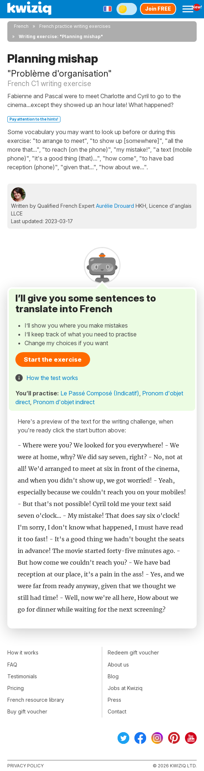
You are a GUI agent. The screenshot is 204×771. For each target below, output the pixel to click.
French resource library (35, 700)
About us (118, 664)
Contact (117, 711)
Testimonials (22, 676)
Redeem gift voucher (133, 652)
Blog (113, 676)
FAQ (12, 664)
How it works (22, 652)
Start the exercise (53, 359)
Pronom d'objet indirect (63, 402)
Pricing (15, 688)
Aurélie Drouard (115, 206)
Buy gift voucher (27, 711)
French (21, 26)
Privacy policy (25, 765)
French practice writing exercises (75, 26)
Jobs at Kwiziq (125, 688)
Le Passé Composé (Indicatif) (99, 393)
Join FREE (158, 8)
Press (114, 700)
